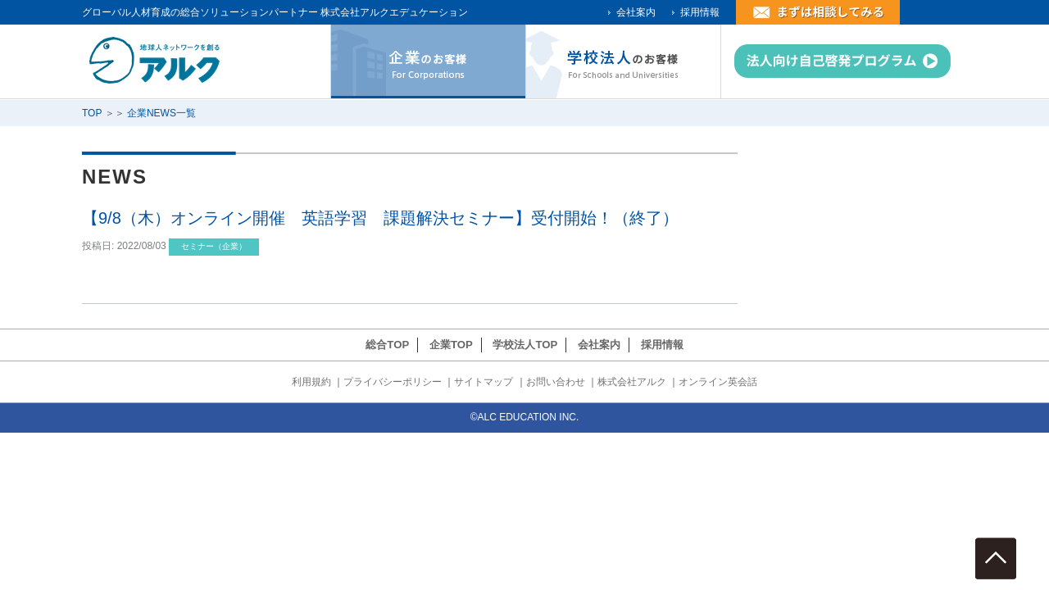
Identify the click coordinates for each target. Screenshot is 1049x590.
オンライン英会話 (718, 382)
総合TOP (387, 344)
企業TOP (451, 344)
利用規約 (311, 382)
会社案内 (636, 12)
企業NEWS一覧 (161, 113)
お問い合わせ (555, 382)
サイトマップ (483, 382)
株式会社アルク (631, 382)
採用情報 (700, 12)
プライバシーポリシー (392, 382)
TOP (92, 113)
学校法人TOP (525, 344)
